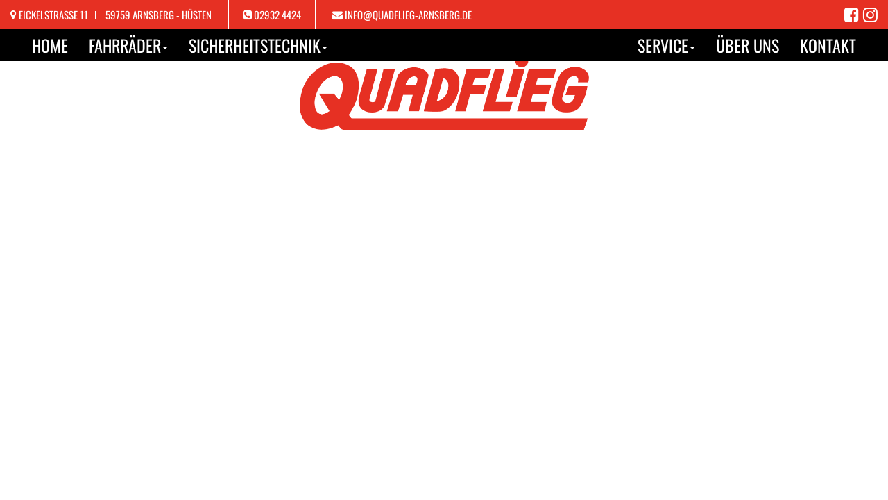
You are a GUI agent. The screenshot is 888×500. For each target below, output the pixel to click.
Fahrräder (128, 45)
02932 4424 (277, 14)
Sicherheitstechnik (258, 45)
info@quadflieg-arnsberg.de (408, 14)
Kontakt (828, 45)
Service (666, 45)
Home (50, 45)
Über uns (747, 45)
